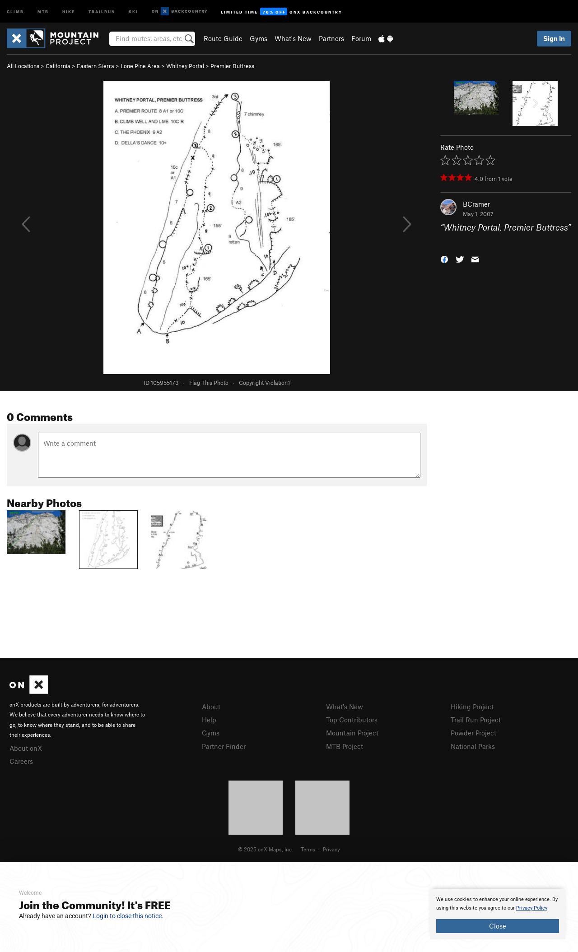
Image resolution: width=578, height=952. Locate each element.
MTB (43, 11)
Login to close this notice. (128, 916)
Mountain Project (352, 733)
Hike (68, 11)
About (211, 706)
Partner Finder (224, 746)
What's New (293, 38)
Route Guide (223, 38)
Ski (133, 11)
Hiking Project (472, 706)
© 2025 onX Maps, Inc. (265, 849)
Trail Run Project (476, 720)
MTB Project (344, 746)
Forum (361, 38)
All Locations (23, 65)
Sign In (554, 38)
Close (497, 926)
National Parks (473, 746)
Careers (21, 761)
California (58, 65)
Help (209, 720)
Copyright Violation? (264, 382)
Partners (331, 38)
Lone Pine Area (140, 65)
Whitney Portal (185, 65)
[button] (444, 258)
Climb (15, 11)
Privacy (331, 849)
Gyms (258, 38)
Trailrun (102, 11)
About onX (25, 748)
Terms (308, 849)
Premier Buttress (232, 65)
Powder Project (473, 733)
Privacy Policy (531, 908)
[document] (497, 914)
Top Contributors (352, 720)
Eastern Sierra (95, 65)
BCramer (476, 204)
